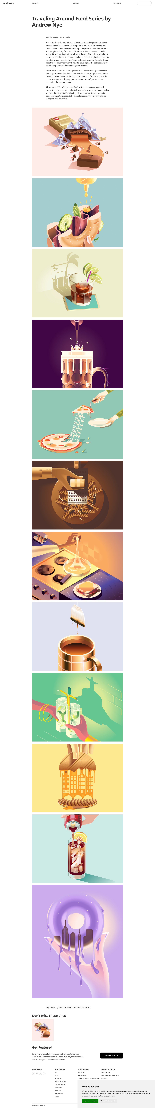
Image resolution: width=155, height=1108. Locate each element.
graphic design (60, 1084)
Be (33, 1073)
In (37, 1073)
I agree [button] (86, 1101)
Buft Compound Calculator (110, 1075)
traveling (54, 1007)
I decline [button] (94, 1101)
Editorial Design (60, 1081)
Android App (105, 1072)
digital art (86, 1007)
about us (81, 1072)
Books (57, 1075)
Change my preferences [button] (107, 1101)
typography (59, 1094)
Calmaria (104, 1078)
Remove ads (82, 1075)
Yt (40, 1073)
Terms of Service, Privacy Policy (88, 1078)
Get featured (117, 3)
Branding (58, 1078)
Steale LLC (42, 1105)
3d (56, 1072)
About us (76, 3)
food (69, 1007)
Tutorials (58, 1090)
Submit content (112, 1055)
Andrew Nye (94, 87)
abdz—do (8, 3)
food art (62, 1007)
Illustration (58, 1087)
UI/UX (57, 1096)
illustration (76, 1007)
